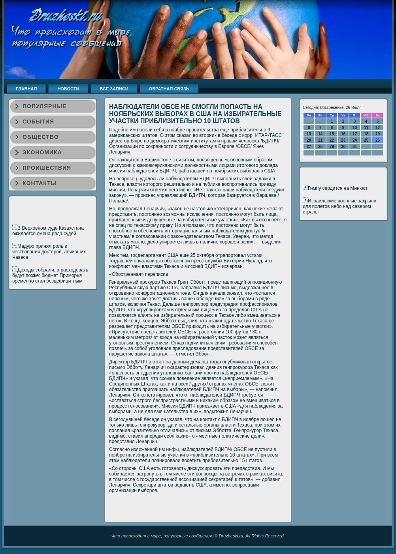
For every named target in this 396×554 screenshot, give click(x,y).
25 (366, 140)
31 (355, 146)
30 (343, 146)
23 (343, 140)
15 (332, 134)
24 (355, 140)
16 (343, 134)
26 (377, 140)
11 (366, 127)
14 (320, 134)
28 (320, 146)
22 (332, 140)
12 (377, 127)
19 (377, 134)
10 (355, 127)
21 (320, 140)
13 (309, 134)
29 (332, 146)
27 (309, 146)
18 (366, 134)
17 (355, 134)
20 (309, 140)
